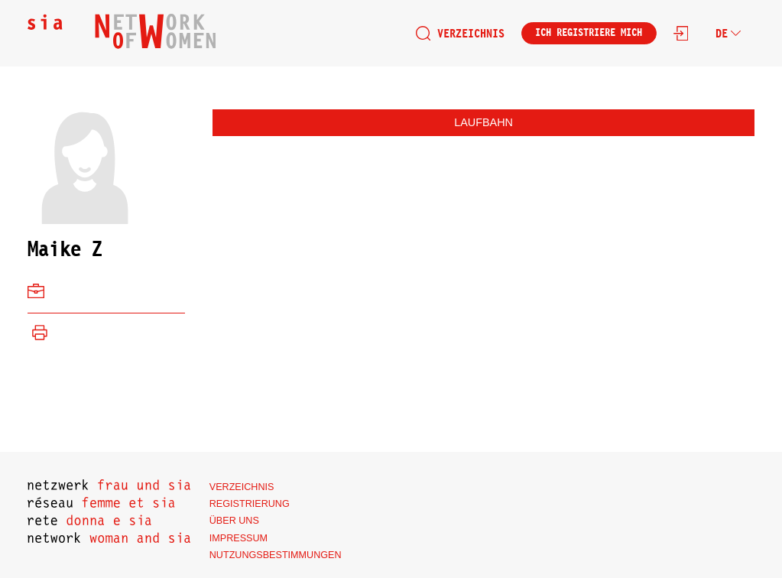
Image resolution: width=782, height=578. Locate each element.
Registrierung (249, 503)
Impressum (238, 538)
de (728, 33)
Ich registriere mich (588, 32)
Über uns (234, 520)
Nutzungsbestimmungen (275, 555)
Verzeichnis (460, 33)
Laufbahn (483, 122)
